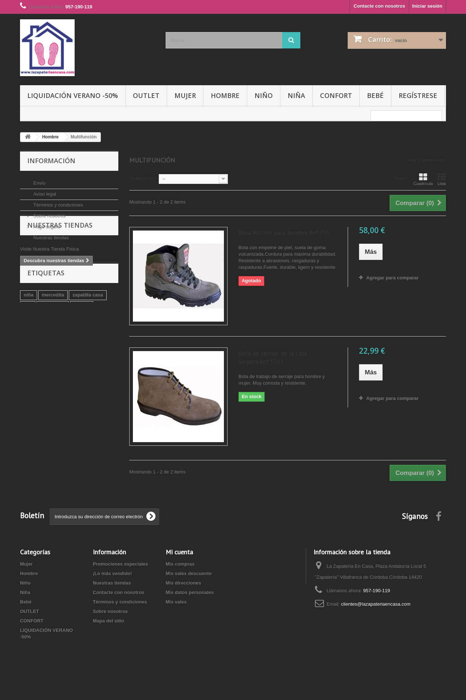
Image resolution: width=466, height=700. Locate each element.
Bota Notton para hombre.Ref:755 (283, 233)
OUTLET (146, 95)
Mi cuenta (179, 552)
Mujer (185, 95)
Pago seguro (46, 224)
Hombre (225, 95)
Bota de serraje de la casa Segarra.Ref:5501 (272, 357)
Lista (441, 179)
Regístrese (418, 95)
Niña (296, 95)
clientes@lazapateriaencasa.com (376, 604)
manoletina (52, 357)
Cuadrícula (423, 179)
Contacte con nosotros (379, 6)
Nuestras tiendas (50, 234)
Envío (39, 180)
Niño (263, 95)
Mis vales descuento (189, 573)
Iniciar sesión (427, 6)
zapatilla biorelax (43, 379)
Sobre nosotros (49, 213)
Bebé (375, 95)
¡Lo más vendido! (112, 573)
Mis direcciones (183, 583)
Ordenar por (143, 178)
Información (51, 160)
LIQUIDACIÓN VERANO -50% (72, 95)
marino (31, 368)
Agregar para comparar (392, 277)
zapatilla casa (87, 346)
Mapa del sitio (108, 621)
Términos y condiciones (57, 202)
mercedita (53, 346)
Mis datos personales (190, 592)
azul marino (61, 368)
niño (87, 368)
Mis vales (176, 602)
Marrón (82, 357)
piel (28, 357)
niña (28, 346)
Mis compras (180, 564)
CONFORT (336, 95)
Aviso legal (44, 191)
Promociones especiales (120, 564)
